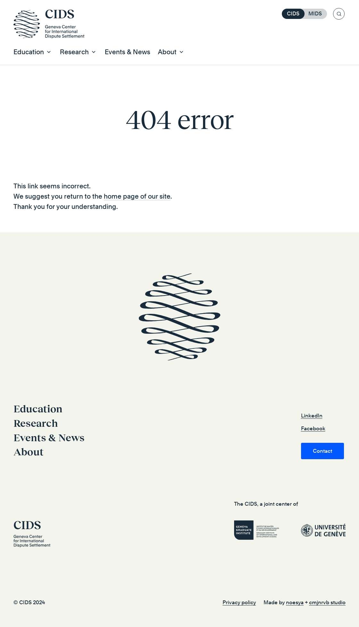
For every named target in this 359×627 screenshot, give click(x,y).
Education (37, 409)
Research (35, 423)
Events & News (127, 52)
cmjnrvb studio (327, 602)
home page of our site (137, 196)
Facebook (313, 428)
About (28, 452)
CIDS (293, 14)
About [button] (167, 52)
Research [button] (74, 52)
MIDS (315, 14)
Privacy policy (239, 602)
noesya (295, 602)
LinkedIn (311, 416)
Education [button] (28, 52)
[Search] (339, 14)
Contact (322, 451)
